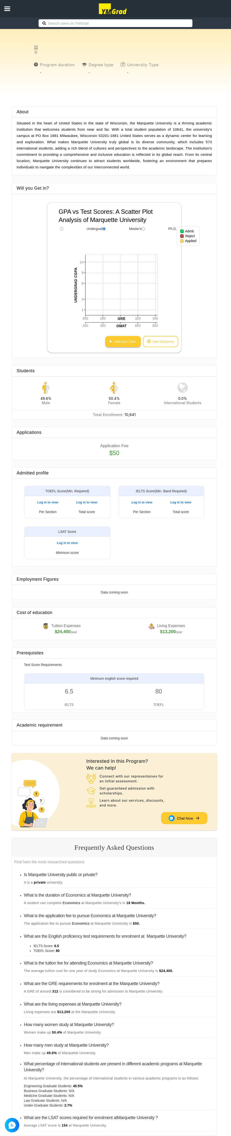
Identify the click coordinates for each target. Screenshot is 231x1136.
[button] (7, 8)
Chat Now (184, 818)
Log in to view (47, 502)
